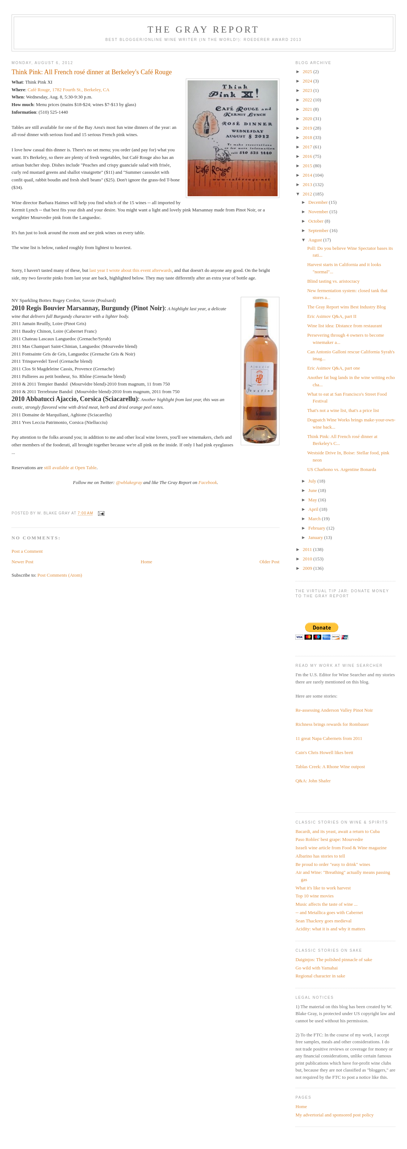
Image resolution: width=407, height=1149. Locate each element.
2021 (308, 109)
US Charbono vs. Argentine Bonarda (341, 469)
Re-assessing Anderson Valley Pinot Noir (334, 710)
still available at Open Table (70, 467)
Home (146, 561)
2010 (308, 558)
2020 (308, 118)
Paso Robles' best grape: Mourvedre (329, 839)
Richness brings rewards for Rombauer (332, 724)
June (313, 490)
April (314, 509)
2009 (308, 568)
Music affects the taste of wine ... (326, 904)
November (318, 211)
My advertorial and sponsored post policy (334, 1115)
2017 (308, 147)
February (317, 528)
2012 (308, 194)
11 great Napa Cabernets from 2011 (328, 738)
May (313, 499)
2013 (308, 184)
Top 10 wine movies (314, 895)
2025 (308, 71)
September (319, 230)
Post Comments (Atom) (60, 575)
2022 (308, 99)
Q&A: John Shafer (313, 780)
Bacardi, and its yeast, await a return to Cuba (337, 831)
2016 (308, 156)
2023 (308, 90)
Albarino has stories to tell (320, 856)
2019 (308, 128)
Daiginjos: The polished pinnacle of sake (333, 959)
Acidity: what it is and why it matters (330, 928)
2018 (308, 137)
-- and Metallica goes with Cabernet (329, 912)
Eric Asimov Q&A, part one (333, 368)
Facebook (207, 482)
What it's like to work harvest (323, 888)
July (312, 481)
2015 (308, 165)
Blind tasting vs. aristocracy (333, 281)
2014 (308, 175)
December (318, 202)
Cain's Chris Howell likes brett (324, 752)
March (315, 518)
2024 (308, 81)
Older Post (269, 561)
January (316, 537)
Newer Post (22, 561)
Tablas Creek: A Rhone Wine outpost (330, 766)
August (315, 240)
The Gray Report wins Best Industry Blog (346, 307)
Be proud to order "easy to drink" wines (332, 864)
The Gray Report (203, 29)
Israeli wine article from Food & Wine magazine (340, 847)
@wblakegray (129, 482)
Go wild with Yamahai (316, 968)
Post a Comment (27, 551)
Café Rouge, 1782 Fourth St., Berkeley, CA (68, 89)
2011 (308, 549)
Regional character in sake (320, 975)
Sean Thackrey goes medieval (323, 920)
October (316, 221)
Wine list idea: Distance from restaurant (344, 325)
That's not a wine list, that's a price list (343, 410)
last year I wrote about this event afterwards (130, 270)
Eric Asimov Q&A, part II (331, 316)
